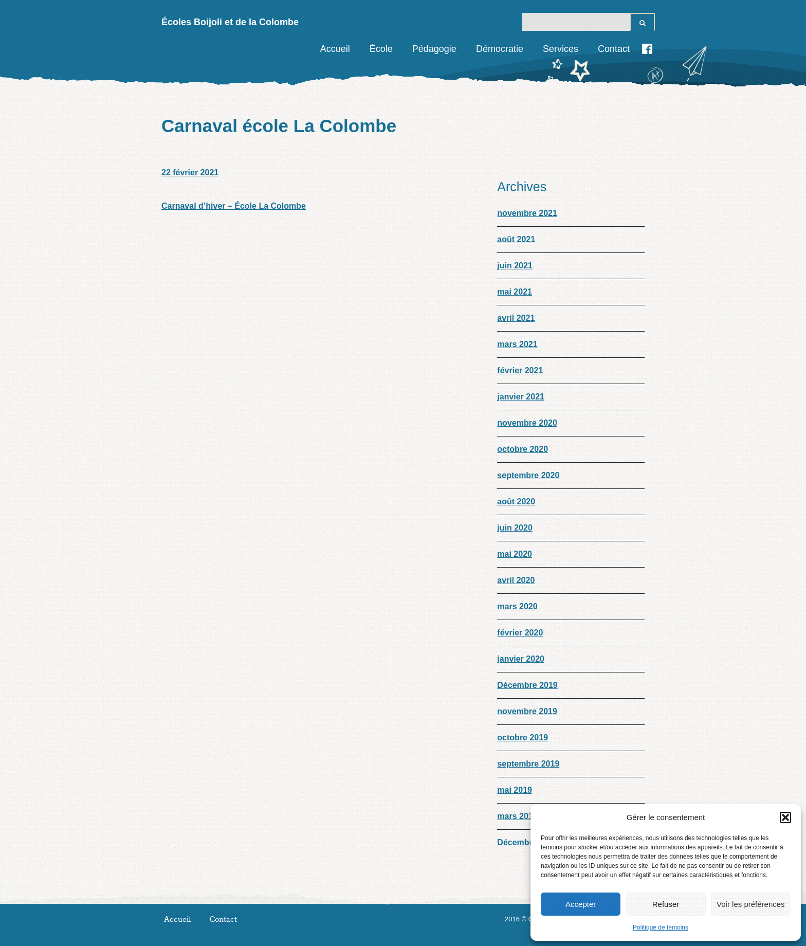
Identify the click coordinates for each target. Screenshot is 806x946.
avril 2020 (516, 580)
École (381, 49)
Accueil (335, 49)
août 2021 (516, 239)
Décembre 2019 (527, 685)
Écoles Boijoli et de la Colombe (230, 22)
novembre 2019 (527, 711)
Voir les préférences (751, 904)
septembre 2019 (528, 763)
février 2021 (520, 370)
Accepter (580, 904)
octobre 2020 (522, 449)
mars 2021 (517, 344)
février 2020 (520, 632)
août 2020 (516, 501)
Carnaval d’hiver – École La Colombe (233, 206)
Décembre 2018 (527, 842)
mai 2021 (514, 291)
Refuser (666, 904)
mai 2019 (514, 790)
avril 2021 (516, 318)
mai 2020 (514, 554)
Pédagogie (434, 49)
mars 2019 (517, 816)
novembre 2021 (527, 213)
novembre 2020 (527, 423)
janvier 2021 (520, 396)
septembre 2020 (528, 475)
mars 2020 (517, 606)
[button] (785, 817)
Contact (614, 49)
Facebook (647, 49)
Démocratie (499, 49)
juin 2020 (514, 527)
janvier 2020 (520, 658)
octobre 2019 (522, 737)
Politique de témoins (660, 927)
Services (560, 49)
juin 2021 (514, 265)
